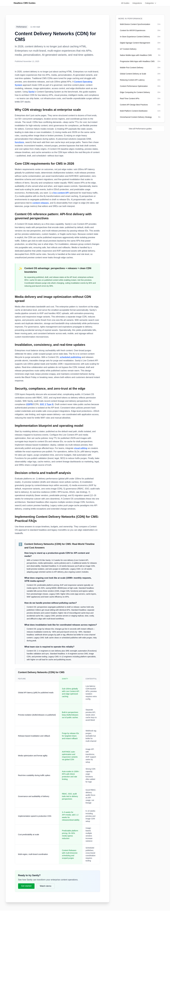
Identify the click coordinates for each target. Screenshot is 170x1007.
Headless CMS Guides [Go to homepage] (25, 3)
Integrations (137, 3)
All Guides (125, 3)
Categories (150, 3)
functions (19, 142)
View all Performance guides (140, 129)
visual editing (80, 448)
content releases (40, 203)
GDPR (29, 404)
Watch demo (45, 886)
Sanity (31, 92)
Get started (26, 886)
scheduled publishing (70, 357)
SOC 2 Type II (46, 404)
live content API (61, 193)
